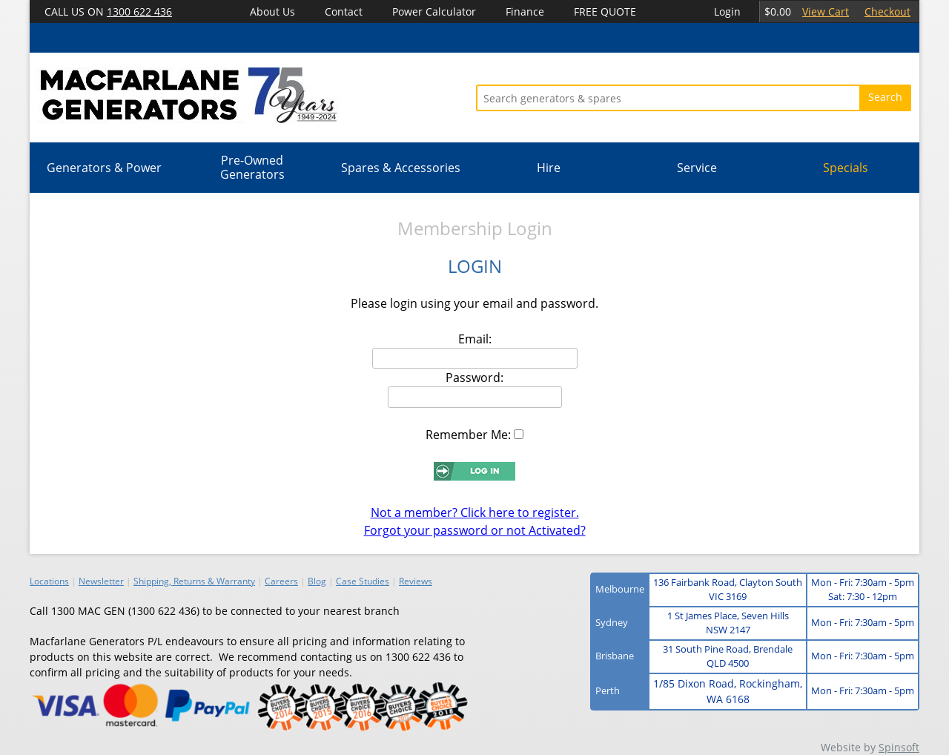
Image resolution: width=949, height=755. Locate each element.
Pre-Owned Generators (252, 167)
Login (727, 11)
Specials (845, 167)
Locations (49, 581)
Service (697, 167)
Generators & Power (104, 167)
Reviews (415, 581)
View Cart (825, 11)
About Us (272, 11)
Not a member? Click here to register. (475, 512)
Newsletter (101, 581)
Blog (317, 581)
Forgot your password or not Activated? (475, 530)
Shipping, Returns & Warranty (194, 581)
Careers (281, 581)
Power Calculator (434, 11)
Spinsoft (899, 747)
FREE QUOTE (605, 11)
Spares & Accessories (400, 167)
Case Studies (362, 581)
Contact (344, 11)
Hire (549, 167)
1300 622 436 (139, 11)
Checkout (887, 11)
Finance (525, 11)
